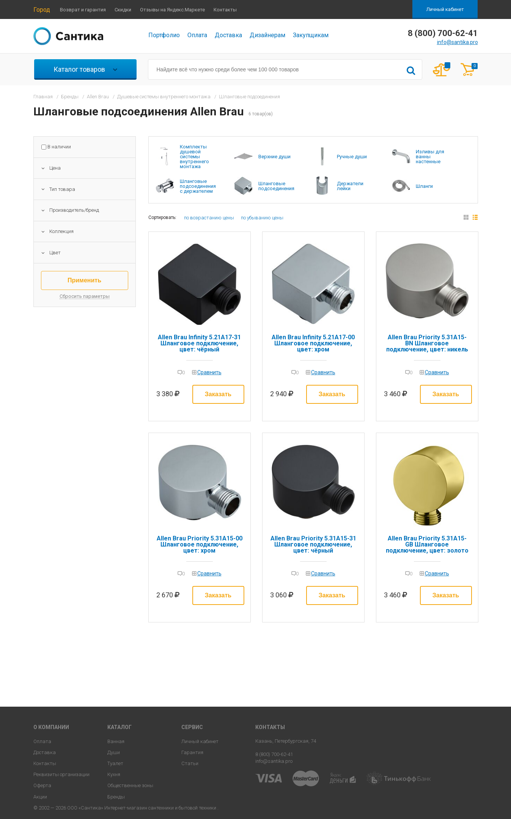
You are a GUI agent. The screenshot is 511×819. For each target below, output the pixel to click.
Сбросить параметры (85, 296)
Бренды (116, 797)
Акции (40, 797)
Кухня (113, 774)
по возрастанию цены (209, 217)
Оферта (42, 785)
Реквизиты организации (61, 774)
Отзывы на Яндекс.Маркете (172, 10)
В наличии (59, 147)
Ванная (115, 741)
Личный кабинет (445, 9)
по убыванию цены (262, 217)
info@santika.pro (457, 42)
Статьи (189, 763)
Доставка (228, 35)
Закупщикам (311, 35)
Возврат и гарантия (83, 10)
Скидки (123, 10)
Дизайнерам (267, 35)
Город (41, 9)
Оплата (197, 35)
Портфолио (164, 35)
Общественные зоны (130, 785)
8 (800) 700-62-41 (274, 754)
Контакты (225, 10)
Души (113, 752)
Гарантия (192, 752)
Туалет (115, 763)
